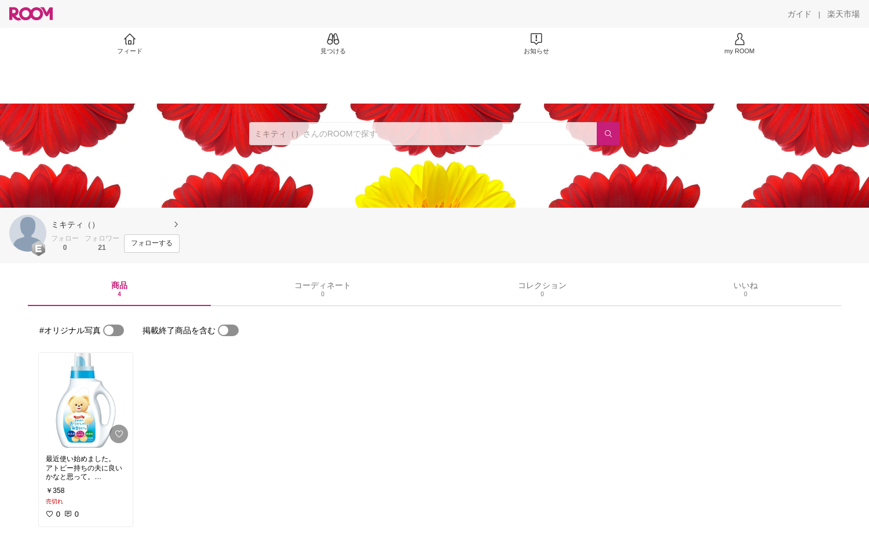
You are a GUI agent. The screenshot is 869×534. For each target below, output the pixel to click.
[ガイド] (799, 14)
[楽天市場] (843, 14)
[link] (86, 400)
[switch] (113, 330)
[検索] (608, 133)
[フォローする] (152, 243)
